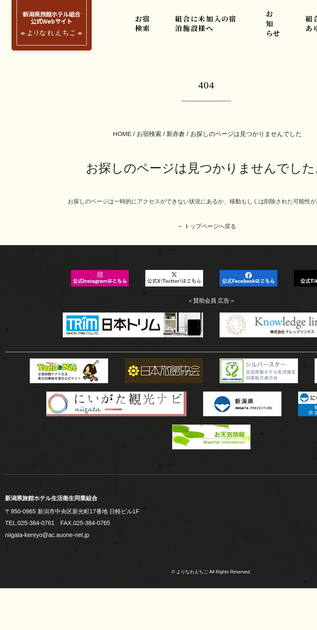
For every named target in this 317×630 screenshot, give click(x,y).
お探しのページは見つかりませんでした (245, 93)
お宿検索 (148, 28)
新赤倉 (175, 93)
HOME (123, 93)
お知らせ (273, 28)
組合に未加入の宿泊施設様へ (211, 28)
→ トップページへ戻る (206, 176)
